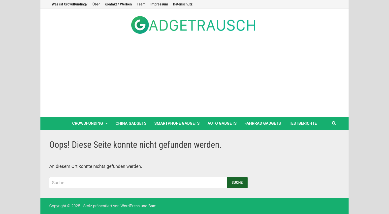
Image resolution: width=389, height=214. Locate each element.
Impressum (159, 4)
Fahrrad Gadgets (263, 123)
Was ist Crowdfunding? (69, 4)
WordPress (130, 206)
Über (96, 4)
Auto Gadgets (222, 123)
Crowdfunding (87, 123)
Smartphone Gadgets (177, 123)
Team (141, 4)
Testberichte (303, 123)
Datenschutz (183, 4)
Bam (152, 206)
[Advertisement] (194, 80)
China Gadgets (131, 123)
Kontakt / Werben (118, 4)
